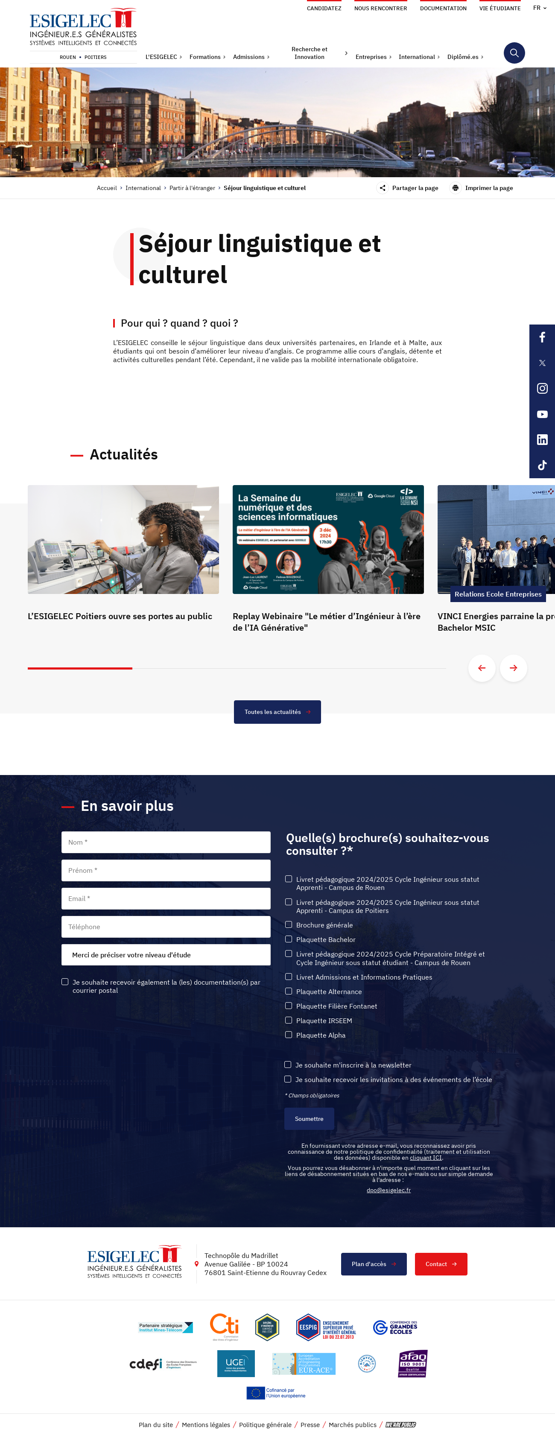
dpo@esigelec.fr (389, 1190)
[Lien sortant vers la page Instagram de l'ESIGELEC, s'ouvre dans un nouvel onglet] (542, 388)
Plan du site (156, 1425)
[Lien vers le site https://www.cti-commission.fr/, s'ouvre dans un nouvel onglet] (224, 1328)
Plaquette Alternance (329, 992)
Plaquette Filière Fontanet (336, 1006)
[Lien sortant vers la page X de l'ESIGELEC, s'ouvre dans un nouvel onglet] (542, 363)
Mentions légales (206, 1425)
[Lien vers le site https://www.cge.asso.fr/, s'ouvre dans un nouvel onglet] (395, 1327)
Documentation (443, 8)
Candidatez (324, 8)
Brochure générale (324, 925)
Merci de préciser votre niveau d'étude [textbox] (131, 955)
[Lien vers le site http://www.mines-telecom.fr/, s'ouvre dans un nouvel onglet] (165, 1327)
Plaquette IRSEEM (324, 1021)
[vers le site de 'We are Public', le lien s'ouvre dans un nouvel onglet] (401, 1425)
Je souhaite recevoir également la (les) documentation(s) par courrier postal (166, 986)
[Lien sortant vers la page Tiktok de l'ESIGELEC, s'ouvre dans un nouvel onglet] (542, 465)
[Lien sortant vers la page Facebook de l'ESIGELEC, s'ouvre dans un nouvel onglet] (542, 337)
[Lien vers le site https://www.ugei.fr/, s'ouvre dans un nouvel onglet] (236, 1364)
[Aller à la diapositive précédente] (482, 668)
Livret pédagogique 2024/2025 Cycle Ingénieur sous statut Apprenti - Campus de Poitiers (387, 906)
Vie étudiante (500, 8)
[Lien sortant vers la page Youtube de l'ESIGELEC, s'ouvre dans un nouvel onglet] (542, 414)
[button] (164, 57)
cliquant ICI (426, 1158)
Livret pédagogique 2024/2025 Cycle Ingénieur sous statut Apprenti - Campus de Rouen (387, 883)
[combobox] (166, 954)
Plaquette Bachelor (326, 940)
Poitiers (96, 57)
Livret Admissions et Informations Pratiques (364, 977)
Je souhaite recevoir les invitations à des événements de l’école (393, 1080)
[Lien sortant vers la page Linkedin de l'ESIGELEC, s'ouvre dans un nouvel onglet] (542, 440)
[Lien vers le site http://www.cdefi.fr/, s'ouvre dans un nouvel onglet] (163, 1364)
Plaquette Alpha (321, 1036)
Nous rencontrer (380, 8)
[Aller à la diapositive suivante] (513, 668)
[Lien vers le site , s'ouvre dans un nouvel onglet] (267, 1328)
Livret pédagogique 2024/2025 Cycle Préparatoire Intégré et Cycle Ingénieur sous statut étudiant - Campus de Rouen (390, 959)
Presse (310, 1425)
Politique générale (265, 1425)
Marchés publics (353, 1425)
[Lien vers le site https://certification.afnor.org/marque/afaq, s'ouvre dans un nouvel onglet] (413, 1364)
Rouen (68, 57)
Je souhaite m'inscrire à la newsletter (353, 1065)
